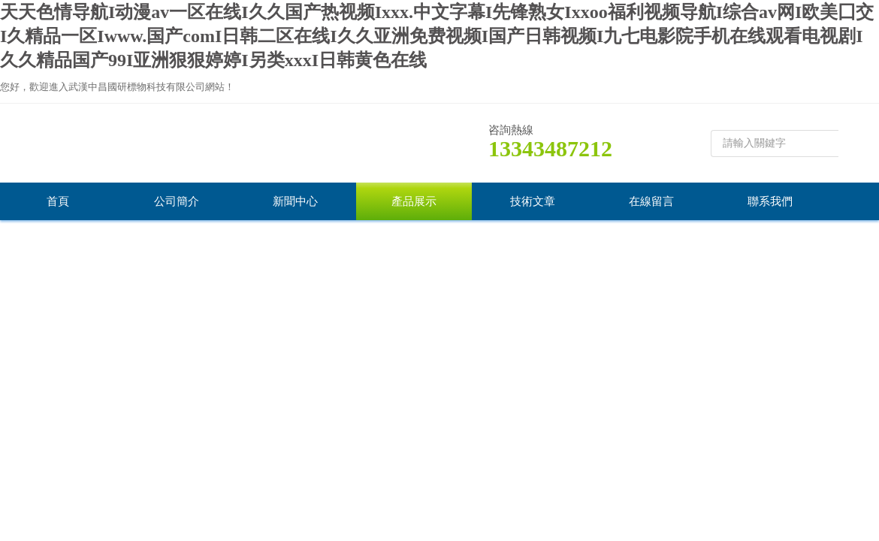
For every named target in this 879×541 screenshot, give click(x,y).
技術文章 (532, 201)
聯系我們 (770, 201)
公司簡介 (176, 201)
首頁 (58, 201)
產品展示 (413, 201)
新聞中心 (295, 201)
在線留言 (651, 201)
